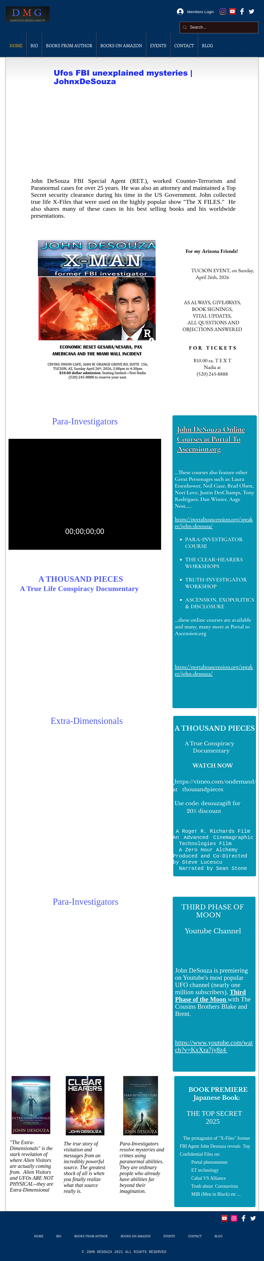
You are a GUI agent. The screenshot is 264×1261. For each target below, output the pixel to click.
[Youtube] (224, 1218)
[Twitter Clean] (251, 11)
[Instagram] (223, 11)
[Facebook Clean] (242, 11)
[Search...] (218, 27)
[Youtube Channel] (232, 11)
